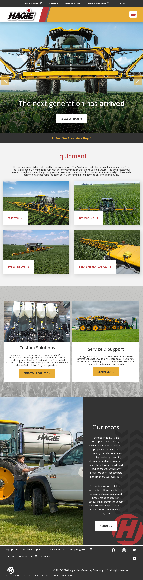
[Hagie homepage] (11, 570)
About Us (106, 526)
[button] (5, 80)
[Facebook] (113, 549)
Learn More (106, 371)
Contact (121, 3)
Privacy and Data (15, 575)
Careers (53, 3)
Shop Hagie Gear (97, 3)
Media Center (72, 3)
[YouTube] (134, 558)
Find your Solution (37, 373)
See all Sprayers (71, 118)
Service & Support (32, 549)
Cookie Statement (38, 575)
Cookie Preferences (63, 575)
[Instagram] (124, 549)
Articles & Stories (56, 549)
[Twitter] (134, 549)
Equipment (12, 549)
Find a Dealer (31, 3)
